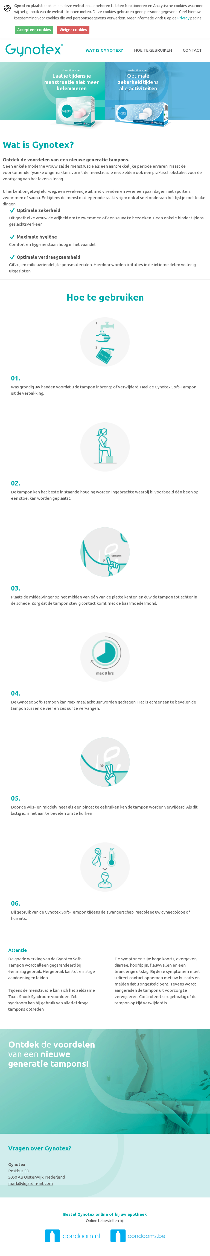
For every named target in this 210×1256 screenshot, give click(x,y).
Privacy (183, 18)
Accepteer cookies (34, 29)
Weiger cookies (73, 29)
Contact (192, 50)
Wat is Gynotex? (104, 50)
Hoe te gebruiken (153, 50)
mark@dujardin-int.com (30, 1183)
